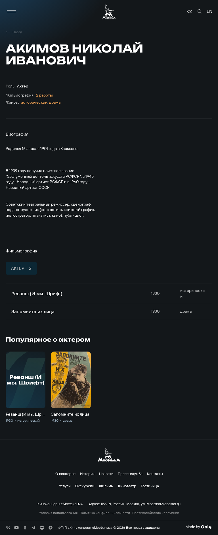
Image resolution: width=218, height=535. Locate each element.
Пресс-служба (130, 473)
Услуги (65, 486)
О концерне (65, 473)
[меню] (11, 11)
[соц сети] (8, 527)
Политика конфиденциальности (105, 513)
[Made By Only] (198, 527)
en (209, 11)
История (87, 473)
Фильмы (106, 486)
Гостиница (150, 486)
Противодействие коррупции (155, 513)
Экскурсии (85, 486)
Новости (106, 473)
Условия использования (58, 513)
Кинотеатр (127, 486)
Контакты (155, 473)
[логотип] (109, 11)
